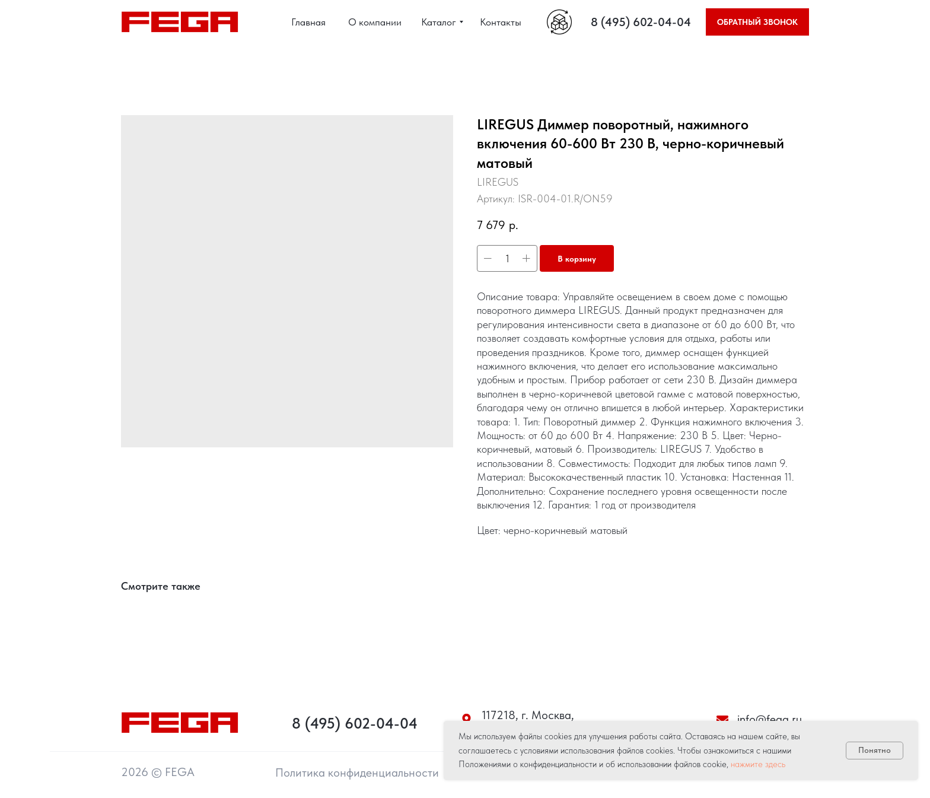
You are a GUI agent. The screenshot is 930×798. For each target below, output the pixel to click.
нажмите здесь (758, 764)
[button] (757, 22)
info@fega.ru (769, 719)
